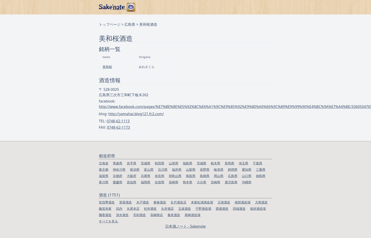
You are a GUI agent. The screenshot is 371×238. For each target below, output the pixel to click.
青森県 (117, 163)
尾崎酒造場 (192, 215)
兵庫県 (145, 176)
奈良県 (159, 176)
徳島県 (260, 176)
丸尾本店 (133, 208)
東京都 (103, 169)
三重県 (260, 169)
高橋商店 (156, 215)
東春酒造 (159, 202)
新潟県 (134, 169)
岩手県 (131, 163)
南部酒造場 (242, 202)
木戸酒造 (142, 202)
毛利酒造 (139, 215)
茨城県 (201, 163)
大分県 (201, 182)
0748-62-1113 (118, 121)
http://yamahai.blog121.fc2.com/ (136, 113)
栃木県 (215, 163)
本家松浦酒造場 (202, 202)
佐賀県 (159, 182)
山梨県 (190, 169)
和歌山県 (175, 176)
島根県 (204, 176)
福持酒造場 (258, 208)
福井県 (176, 169)
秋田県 (159, 163)
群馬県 (229, 163)
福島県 (187, 163)
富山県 (148, 169)
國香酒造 (105, 215)
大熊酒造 (261, 202)
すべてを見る (109, 221)
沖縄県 (246, 182)
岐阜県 (218, 169)
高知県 (131, 182)
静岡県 (232, 169)
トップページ (110, 24)
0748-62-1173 (118, 127)
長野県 (204, 169)
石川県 (162, 169)
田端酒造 (239, 208)
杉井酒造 (150, 208)
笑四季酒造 (107, 202)
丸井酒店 (167, 208)
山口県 (246, 176)
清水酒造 (122, 215)
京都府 (117, 176)
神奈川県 (119, 169)
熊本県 (187, 182)
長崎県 (173, 182)
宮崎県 (215, 182)
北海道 (103, 163)
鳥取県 (190, 176)
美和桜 (107, 67)
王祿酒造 (224, 202)
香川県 (103, 182)
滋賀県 (103, 176)
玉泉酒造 (184, 208)
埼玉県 (243, 163)
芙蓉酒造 (125, 202)
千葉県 (257, 163)
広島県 (129, 24)
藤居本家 (105, 208)
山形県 (173, 163)
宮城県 (145, 163)
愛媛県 (117, 182)
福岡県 (145, 182)
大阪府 (131, 176)
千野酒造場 (203, 208)
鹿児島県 (231, 182)
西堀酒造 (222, 208)
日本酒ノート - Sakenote (185, 226)
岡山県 (218, 176)
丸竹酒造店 (178, 202)
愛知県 (246, 169)
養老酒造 (173, 215)
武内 (119, 208)
